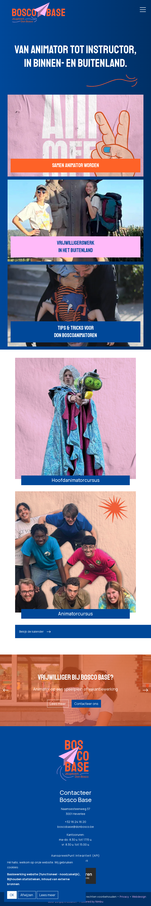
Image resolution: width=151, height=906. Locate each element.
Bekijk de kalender (31, 631)
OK (12, 895)
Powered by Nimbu (91, 901)
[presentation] (5, 690)
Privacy (124, 896)
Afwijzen (26, 895)
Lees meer (58, 703)
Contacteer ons (86, 703)
